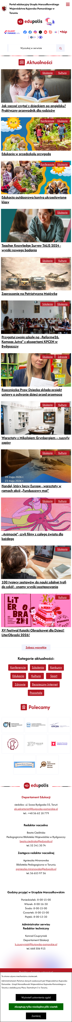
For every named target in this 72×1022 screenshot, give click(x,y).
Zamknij (36, 1016)
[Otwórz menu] (68, 4)
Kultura (62, 73)
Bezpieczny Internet (45, 684)
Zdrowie (62, 357)
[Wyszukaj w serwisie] (32, 48)
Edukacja (48, 73)
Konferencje (47, 121)
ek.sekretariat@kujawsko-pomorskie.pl (36, 809)
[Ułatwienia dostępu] (40, 37)
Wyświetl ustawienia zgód (36, 997)
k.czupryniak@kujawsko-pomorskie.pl (36, 944)
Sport (53, 676)
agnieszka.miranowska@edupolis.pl (36, 869)
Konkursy (56, 667)
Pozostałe (36, 692)
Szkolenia (47, 304)
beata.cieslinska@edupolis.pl (36, 841)
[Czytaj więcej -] (36, 91)
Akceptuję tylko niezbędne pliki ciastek (36, 1007)
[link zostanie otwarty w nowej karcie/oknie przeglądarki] (12, 32)
